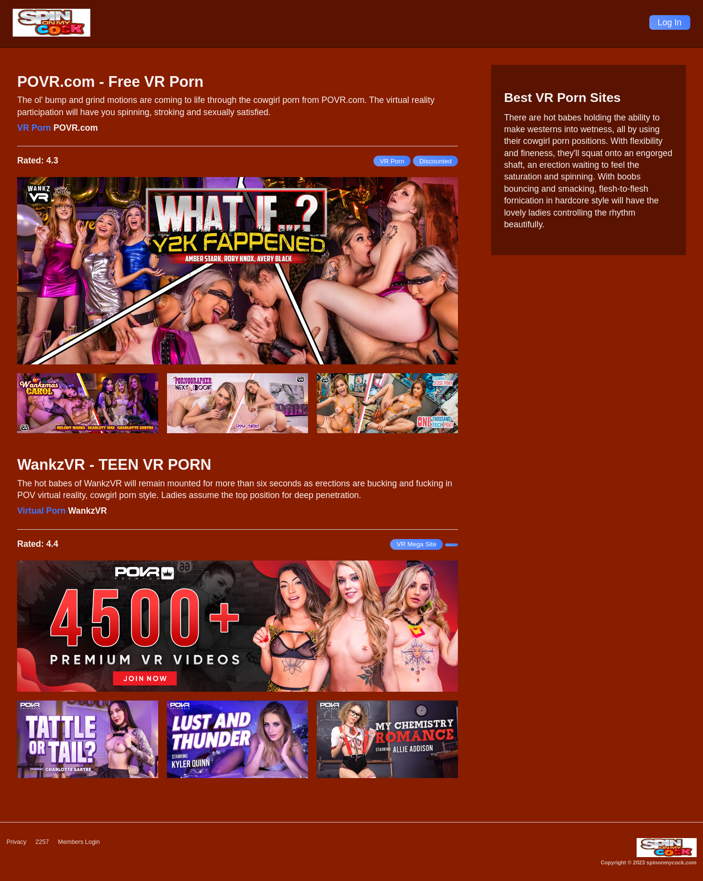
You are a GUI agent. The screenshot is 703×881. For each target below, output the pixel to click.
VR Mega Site (416, 544)
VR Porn (34, 128)
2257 (44, 842)
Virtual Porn (41, 511)
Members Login (83, 842)
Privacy (16, 842)
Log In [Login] (670, 22)
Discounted (435, 161)
